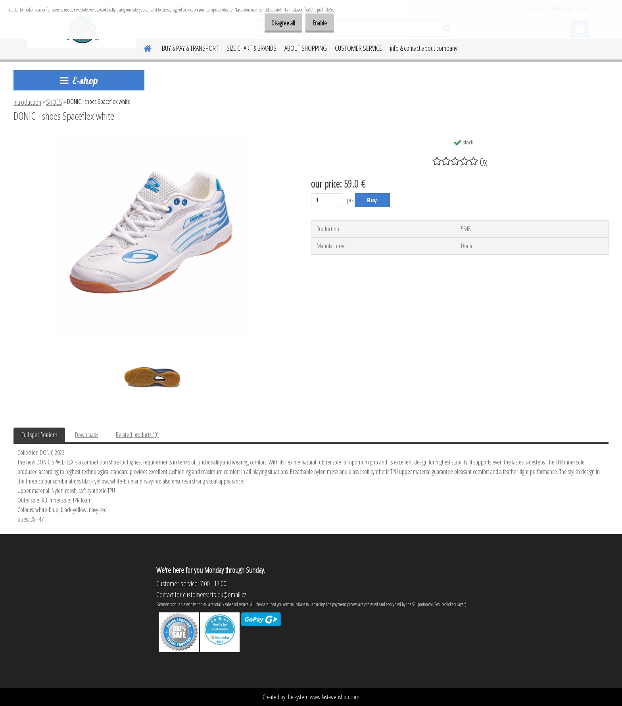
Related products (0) (137, 434)
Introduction (27, 102)
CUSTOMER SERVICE (358, 48)
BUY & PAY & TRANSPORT (190, 48)
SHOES (54, 102)
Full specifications (39, 434)
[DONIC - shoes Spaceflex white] (152, 137)
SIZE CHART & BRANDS (251, 48)
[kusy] (327, 200)
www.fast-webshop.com (334, 697)
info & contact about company (423, 48)
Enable (317, 23)
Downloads (86, 434)
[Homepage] (143, 47)
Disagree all (275, 23)
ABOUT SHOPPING (305, 48)
